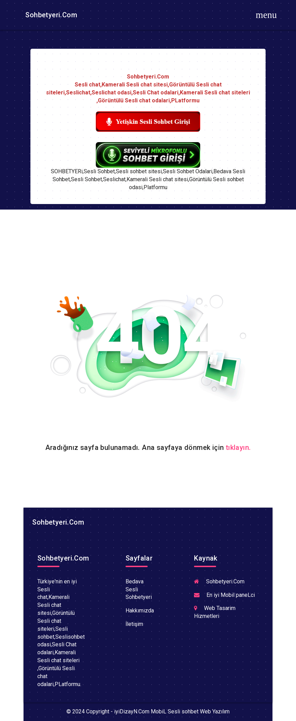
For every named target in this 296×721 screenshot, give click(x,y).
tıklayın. (238, 447)
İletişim (134, 624)
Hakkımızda (140, 610)
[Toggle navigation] (266, 15)
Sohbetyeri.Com (50, 15)
